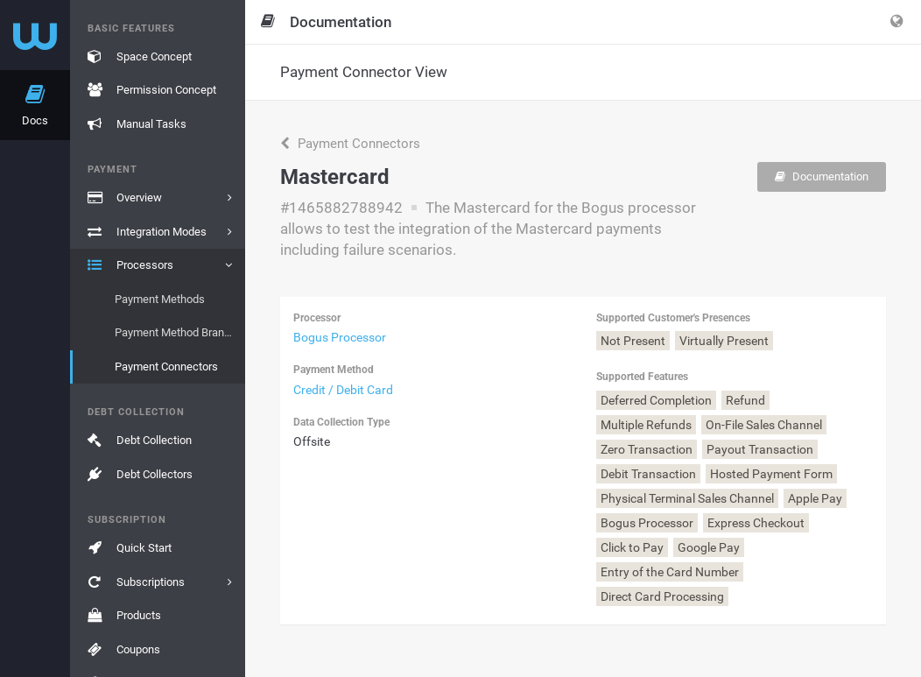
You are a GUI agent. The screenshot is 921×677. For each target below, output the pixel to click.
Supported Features (642, 376)
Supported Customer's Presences (673, 318)
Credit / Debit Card (343, 390)
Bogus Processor (339, 337)
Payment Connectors (350, 144)
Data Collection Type (341, 422)
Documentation (821, 176)
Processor (317, 318)
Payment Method (333, 369)
